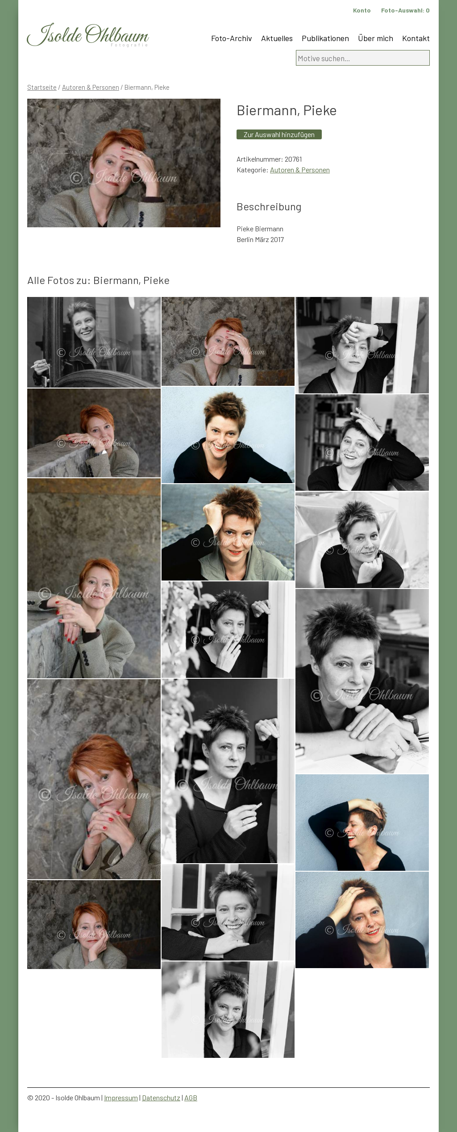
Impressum (121, 1097)
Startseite (42, 87)
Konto (362, 10)
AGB (190, 1097)
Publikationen (325, 37)
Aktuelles (277, 37)
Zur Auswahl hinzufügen (279, 134)
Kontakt (416, 37)
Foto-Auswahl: (405, 10)
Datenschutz (161, 1097)
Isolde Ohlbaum (87, 36)
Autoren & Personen (90, 87)
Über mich (375, 37)
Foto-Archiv (231, 37)
